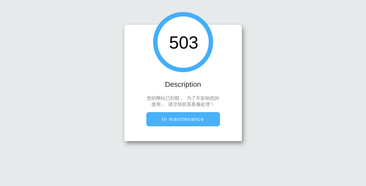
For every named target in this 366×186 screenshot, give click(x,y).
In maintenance (183, 119)
